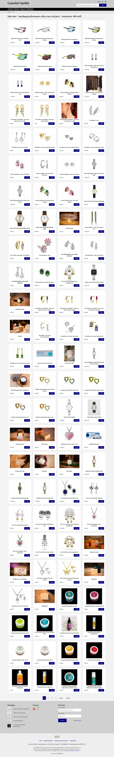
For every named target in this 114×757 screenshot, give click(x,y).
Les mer (62, 751)
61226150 (65, 744)
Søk (103, 5)
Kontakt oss (30, 9)
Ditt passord (61, 713)
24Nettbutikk (60, 753)
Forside (10, 9)
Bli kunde (16, 9)
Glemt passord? (77, 720)
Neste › (61, 698)
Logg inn (23, 9)
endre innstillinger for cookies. (73, 751)
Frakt (40, 741)
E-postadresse (61, 707)
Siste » (68, 698)
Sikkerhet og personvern (61, 741)
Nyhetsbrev (73, 741)
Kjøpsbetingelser (48, 741)
